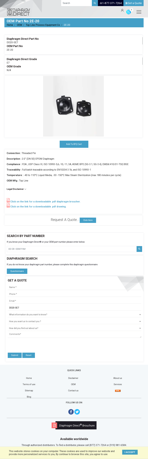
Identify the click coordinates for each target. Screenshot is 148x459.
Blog (29, 397)
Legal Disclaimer (16, 189)
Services (118, 384)
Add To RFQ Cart (74, 144)
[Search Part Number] (139, 249)
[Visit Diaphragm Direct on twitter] (77, 411)
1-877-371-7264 (111, 3)
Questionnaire (17, 271)
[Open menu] (138, 11)
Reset (28, 355)
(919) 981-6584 (117, 445)
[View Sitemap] (118, 390)
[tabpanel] (73, 106)
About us (117, 378)
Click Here (88, 220)
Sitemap (29, 390)
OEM (19, 25)
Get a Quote (133, 3)
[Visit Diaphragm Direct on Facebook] (71, 411)
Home (10, 25)
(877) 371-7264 (97, 445)
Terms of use (29, 384)
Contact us (73, 390)
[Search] (95, 3)
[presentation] (25, 343)
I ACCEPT (130, 452)
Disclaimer (73, 378)
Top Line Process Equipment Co (43, 25)
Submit (14, 355)
